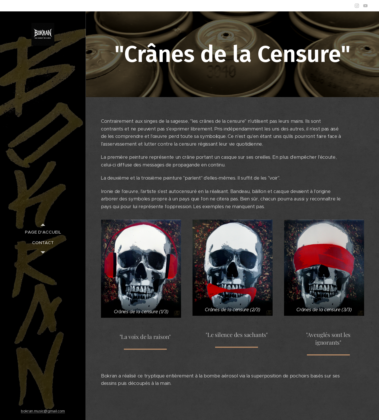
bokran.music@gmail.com (43, 411)
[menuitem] (43, 232)
